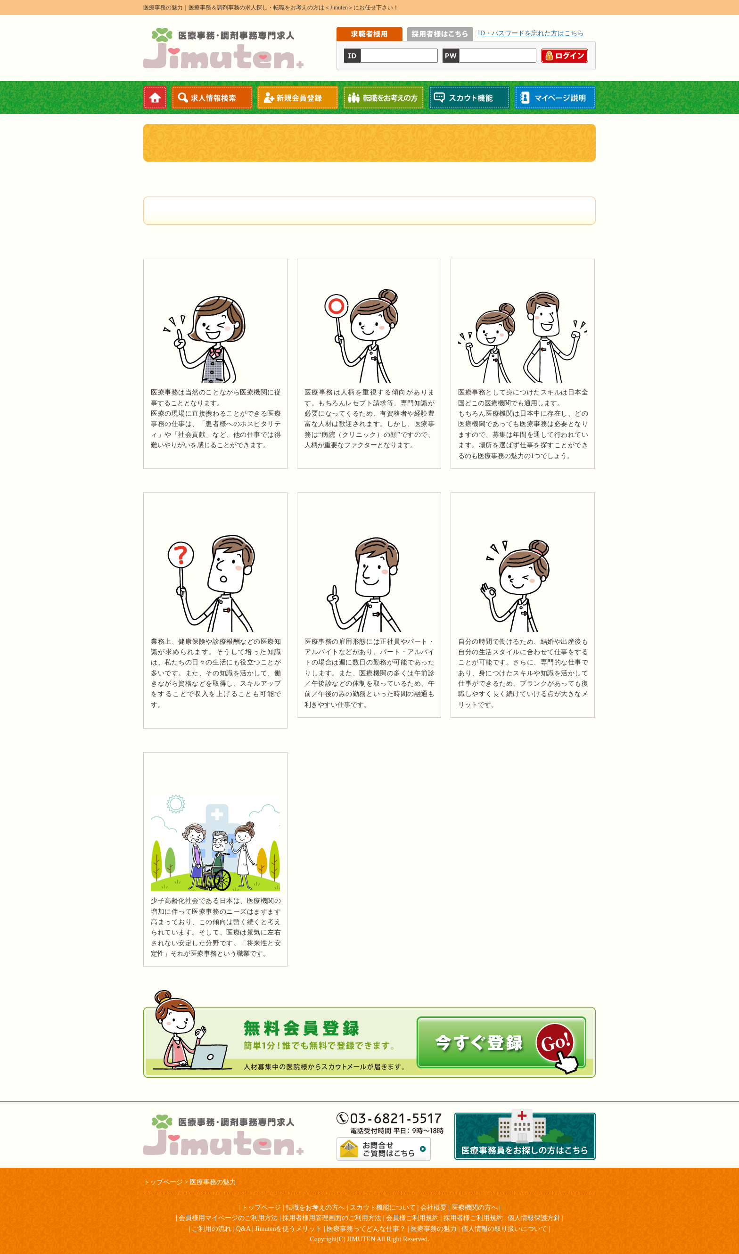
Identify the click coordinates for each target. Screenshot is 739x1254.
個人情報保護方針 (534, 1217)
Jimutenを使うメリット (288, 1228)
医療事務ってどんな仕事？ (366, 1228)
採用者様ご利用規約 (473, 1217)
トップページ (261, 1207)
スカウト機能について (383, 1207)
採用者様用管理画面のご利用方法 (331, 1217)
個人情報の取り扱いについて (504, 1228)
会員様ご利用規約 (412, 1217)
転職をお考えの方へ (315, 1207)
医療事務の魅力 (434, 1228)
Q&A (243, 1228)
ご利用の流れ (211, 1228)
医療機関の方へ (475, 1207)
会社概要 (433, 1207)
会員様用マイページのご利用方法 (228, 1217)
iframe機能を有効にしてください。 (466, 48)
